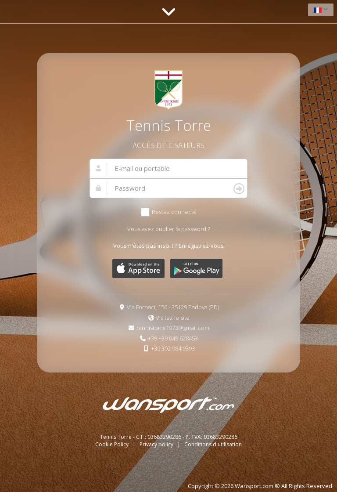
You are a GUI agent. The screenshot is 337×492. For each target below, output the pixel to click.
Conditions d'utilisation (213, 444)
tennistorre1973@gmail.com (172, 328)
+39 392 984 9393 (173, 348)
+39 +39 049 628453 (173, 338)
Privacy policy (157, 444)
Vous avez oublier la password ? (168, 229)
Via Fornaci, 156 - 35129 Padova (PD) (173, 307)
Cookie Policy (112, 444)
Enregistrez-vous (201, 246)
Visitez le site (173, 318)
